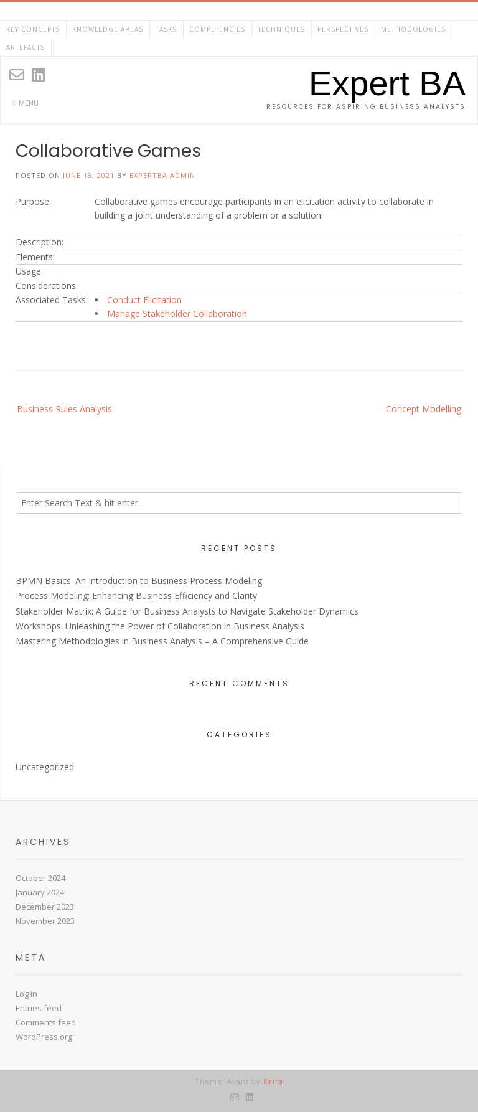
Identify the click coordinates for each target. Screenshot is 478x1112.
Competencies (217, 29)
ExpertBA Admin (162, 175)
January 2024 (40, 892)
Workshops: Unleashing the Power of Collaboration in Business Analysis (160, 626)
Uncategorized (45, 767)
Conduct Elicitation (144, 300)
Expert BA (387, 83)
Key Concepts (33, 29)
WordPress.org (44, 1036)
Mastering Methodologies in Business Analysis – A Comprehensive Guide (162, 641)
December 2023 (45, 906)
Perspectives (342, 29)
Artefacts (25, 47)
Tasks (166, 29)
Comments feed (46, 1022)
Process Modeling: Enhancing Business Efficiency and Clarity (136, 595)
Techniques (281, 29)
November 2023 (45, 920)
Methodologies (413, 29)
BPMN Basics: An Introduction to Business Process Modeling (139, 581)
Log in (26, 993)
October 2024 (40, 877)
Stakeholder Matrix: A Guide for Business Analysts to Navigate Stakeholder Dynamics (187, 611)
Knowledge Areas (107, 29)
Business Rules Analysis (64, 409)
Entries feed (39, 1008)
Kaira (273, 1081)
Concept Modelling (423, 409)
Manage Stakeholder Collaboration (177, 313)
